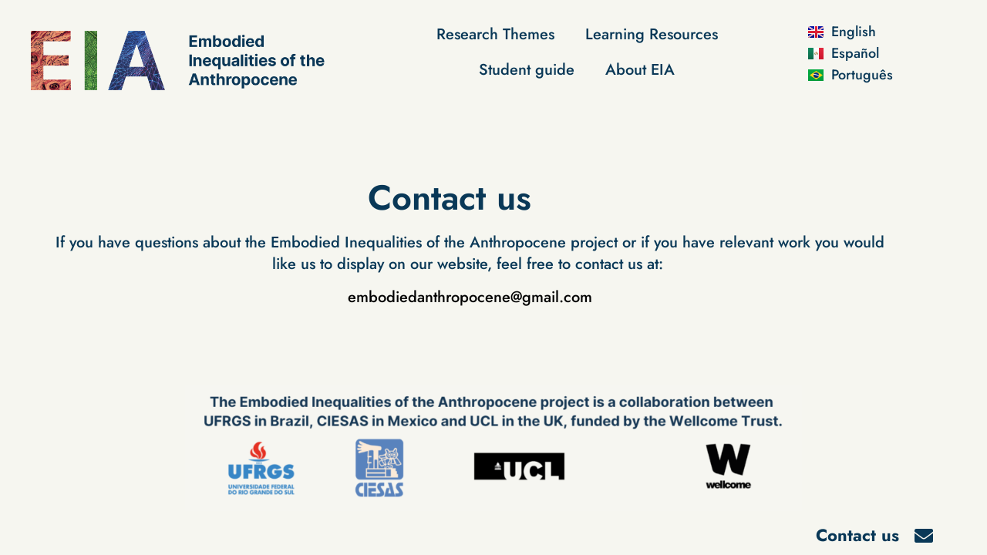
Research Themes (495, 34)
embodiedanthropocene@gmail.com (470, 297)
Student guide (526, 70)
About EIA (640, 70)
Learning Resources (651, 34)
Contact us (857, 535)
